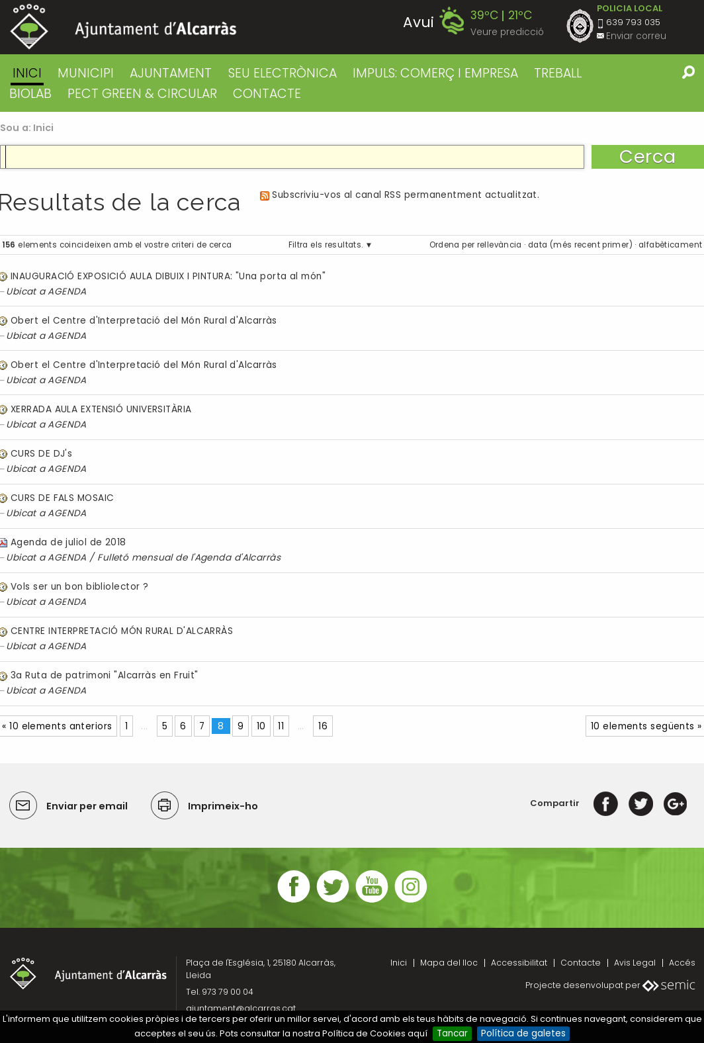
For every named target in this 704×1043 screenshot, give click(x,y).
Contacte (580, 962)
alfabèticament (670, 245)
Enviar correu (636, 36)
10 (261, 726)
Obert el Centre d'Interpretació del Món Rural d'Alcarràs (144, 320)
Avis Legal (635, 962)
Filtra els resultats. (325, 245)
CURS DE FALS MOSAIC (62, 498)
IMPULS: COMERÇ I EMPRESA (435, 73)
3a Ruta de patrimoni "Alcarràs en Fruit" (104, 675)
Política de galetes (523, 1033)
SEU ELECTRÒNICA (282, 73)
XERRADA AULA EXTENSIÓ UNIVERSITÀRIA (101, 409)
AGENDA (67, 291)
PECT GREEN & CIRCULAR (142, 94)
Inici (27, 73)
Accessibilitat (519, 962)
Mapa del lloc (449, 962)
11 (281, 726)
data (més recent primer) (580, 245)
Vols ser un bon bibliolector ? (79, 586)
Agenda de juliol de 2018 (68, 542)
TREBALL (558, 73)
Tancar (452, 1033)
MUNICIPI (86, 73)
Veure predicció (507, 32)
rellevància (499, 245)
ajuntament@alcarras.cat (241, 1008)
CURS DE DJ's (41, 453)
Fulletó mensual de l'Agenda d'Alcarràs (189, 557)
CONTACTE (267, 94)
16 (323, 726)
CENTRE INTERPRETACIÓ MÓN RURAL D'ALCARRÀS (122, 631)
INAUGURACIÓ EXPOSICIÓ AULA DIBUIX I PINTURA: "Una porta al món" (168, 276)
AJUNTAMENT (171, 73)
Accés (682, 962)
